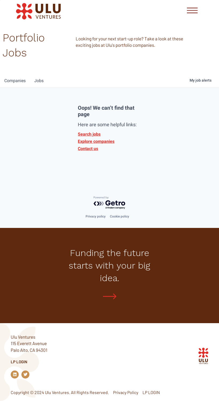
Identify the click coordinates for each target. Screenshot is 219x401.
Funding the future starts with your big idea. (109, 265)
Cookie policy (119, 216)
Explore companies (96, 141)
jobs (39, 80)
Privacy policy (96, 216)
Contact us (88, 148)
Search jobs (89, 134)
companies (15, 80)
